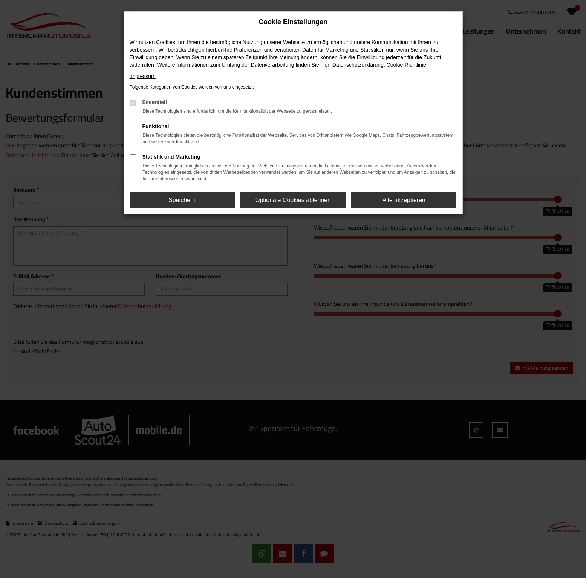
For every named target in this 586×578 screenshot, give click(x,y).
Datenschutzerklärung (358, 65)
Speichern (182, 200)
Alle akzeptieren (404, 200)
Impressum (143, 76)
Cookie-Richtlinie (406, 65)
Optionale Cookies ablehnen (293, 200)
